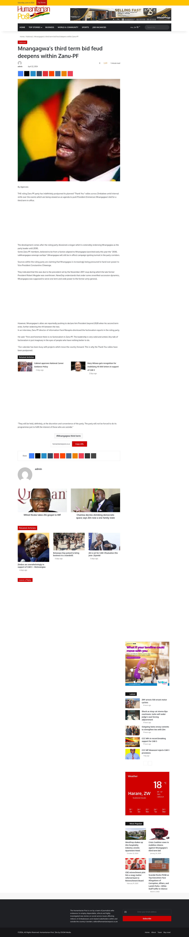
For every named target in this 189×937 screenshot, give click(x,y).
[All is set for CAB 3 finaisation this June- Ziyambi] (104, 541)
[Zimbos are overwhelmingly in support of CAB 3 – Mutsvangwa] (33, 547)
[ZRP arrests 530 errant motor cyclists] (132, 703)
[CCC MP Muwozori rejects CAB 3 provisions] (132, 754)
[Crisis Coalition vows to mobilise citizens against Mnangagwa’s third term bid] (159, 834)
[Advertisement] (69, 223)
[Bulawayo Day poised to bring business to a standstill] (69, 541)
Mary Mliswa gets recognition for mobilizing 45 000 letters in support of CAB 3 (103, 366)
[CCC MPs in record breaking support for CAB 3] (132, 742)
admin (20, 66)
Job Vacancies (99, 27)
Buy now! (167, 932)
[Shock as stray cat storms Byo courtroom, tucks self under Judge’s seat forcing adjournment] (132, 715)
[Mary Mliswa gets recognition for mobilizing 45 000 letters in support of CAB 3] (78, 366)
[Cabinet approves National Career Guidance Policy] (25, 366)
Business (49, 27)
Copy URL (79, 444)
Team (160, 932)
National (29, 36)
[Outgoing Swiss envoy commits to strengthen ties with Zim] (132, 730)
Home (21, 36)
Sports (85, 27)
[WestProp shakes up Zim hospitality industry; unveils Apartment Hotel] (135, 834)
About (153, 932)
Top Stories (34, 27)
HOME (22, 27)
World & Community (68, 27)
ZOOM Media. (65, 932)
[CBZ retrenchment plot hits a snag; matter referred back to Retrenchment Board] (135, 864)
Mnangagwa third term (69, 436)
